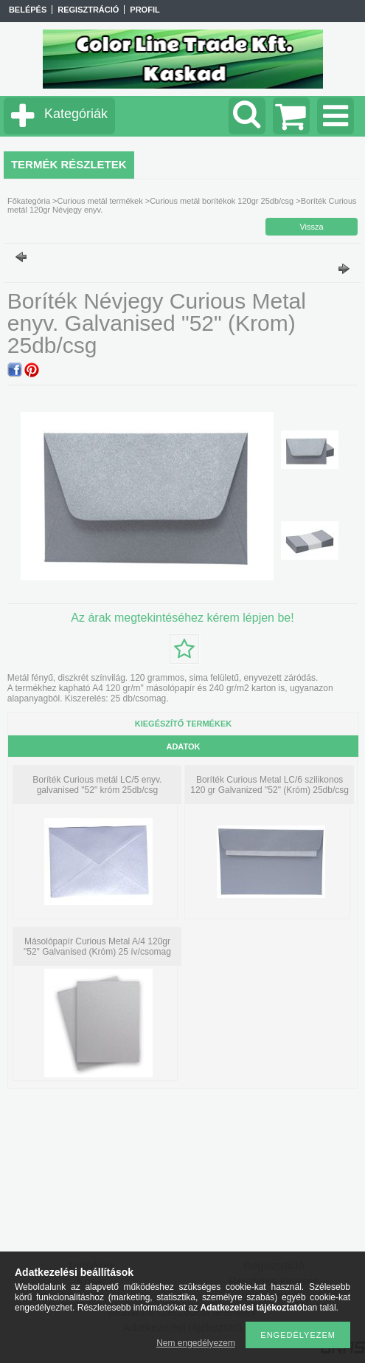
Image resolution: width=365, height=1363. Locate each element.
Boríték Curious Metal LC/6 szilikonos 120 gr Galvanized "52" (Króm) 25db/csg (269, 785)
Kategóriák (76, 113)
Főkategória (28, 200)
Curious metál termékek (100, 200)
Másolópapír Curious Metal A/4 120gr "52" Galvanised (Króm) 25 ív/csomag (97, 946)
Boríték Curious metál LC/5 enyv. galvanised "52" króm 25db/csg (96, 785)
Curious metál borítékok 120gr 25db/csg (221, 200)
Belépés (27, 9)
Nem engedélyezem (195, 1343)
